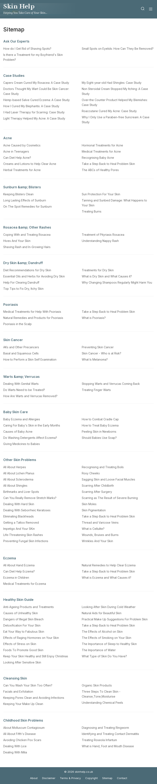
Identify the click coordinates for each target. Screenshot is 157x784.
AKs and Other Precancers (21, 347)
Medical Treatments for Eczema (24, 583)
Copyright (91, 778)
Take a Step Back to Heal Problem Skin (108, 164)
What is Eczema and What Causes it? (106, 577)
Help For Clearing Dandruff (21, 282)
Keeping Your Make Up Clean (23, 704)
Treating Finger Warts (96, 390)
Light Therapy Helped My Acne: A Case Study (34, 118)
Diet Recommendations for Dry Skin (27, 270)
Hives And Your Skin (16, 241)
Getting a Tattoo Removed (21, 522)
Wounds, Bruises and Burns (100, 535)
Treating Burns (91, 211)
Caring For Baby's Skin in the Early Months (31, 425)
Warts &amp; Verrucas (21, 377)
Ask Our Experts (16, 41)
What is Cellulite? (93, 528)
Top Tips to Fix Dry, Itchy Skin (23, 288)
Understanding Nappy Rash (100, 241)
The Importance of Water (99, 650)
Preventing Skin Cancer (98, 347)
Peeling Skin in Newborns (99, 431)
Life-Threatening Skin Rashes (23, 535)
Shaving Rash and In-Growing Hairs (26, 247)
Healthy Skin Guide (18, 600)
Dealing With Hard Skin (18, 504)
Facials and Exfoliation (18, 691)
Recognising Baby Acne (98, 157)
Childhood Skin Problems (23, 720)
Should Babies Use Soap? (99, 437)
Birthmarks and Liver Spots (21, 491)
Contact (122, 778)
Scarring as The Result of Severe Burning (110, 498)
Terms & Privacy (70, 778)
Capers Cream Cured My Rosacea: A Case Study (36, 82)
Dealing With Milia (15, 752)
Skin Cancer (13, 340)
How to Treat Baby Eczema (100, 425)
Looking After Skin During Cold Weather (109, 607)
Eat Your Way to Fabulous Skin (23, 631)
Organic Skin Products (97, 685)
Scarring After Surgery (97, 491)
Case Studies (14, 76)
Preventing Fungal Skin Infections (25, 541)
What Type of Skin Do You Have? (104, 656)
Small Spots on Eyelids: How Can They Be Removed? (118, 48)
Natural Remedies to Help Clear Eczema (109, 565)
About (34, 778)
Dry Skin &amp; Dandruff (23, 263)
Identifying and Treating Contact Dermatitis (110, 734)
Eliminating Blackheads (18, 516)
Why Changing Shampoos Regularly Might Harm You (117, 282)
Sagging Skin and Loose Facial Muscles (108, 479)
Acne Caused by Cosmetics (21, 145)
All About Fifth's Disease (19, 734)
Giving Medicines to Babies (21, 444)
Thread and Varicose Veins (100, 522)
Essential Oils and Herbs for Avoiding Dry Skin (34, 276)
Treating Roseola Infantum (99, 740)
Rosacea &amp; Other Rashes (27, 227)
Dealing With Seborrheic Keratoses (26, 510)
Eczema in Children (16, 577)
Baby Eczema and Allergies (21, 419)
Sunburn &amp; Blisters (22, 187)
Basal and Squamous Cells (21, 353)
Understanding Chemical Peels (102, 702)
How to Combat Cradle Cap (100, 419)
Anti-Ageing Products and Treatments (28, 607)
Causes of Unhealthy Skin (20, 613)
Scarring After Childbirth (98, 485)
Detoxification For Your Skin (21, 625)
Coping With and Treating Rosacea (26, 234)
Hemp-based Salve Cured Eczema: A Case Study (36, 100)
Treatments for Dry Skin (98, 270)
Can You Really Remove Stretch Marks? (29, 498)
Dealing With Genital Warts (21, 383)
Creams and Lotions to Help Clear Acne (29, 164)
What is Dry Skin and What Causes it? (107, 276)
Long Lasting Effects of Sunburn (24, 200)
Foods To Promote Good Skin (23, 650)
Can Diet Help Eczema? (19, 571)
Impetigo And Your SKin (19, 528)
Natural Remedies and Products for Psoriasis (33, 318)
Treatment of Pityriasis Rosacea (103, 234)
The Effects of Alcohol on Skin (102, 631)
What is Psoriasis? (94, 318)
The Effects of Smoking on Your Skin (106, 637)
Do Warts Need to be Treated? (24, 390)
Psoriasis (10, 304)
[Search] (143, 9)
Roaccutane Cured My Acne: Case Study (109, 111)
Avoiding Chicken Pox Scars (22, 740)
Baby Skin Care (15, 412)
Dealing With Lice (15, 746)
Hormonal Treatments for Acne (102, 145)
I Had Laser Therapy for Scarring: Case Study (34, 112)
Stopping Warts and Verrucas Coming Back (111, 383)
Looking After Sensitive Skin (22, 662)
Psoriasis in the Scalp (17, 324)
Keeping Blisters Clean (18, 194)
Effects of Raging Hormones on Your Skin (31, 637)
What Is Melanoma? (95, 359)
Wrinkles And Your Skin (97, 541)
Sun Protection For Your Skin (101, 194)
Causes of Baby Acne (18, 431)
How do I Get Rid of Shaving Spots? (27, 48)
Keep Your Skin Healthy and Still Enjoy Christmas (35, 656)
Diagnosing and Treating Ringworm (105, 727)
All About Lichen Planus (18, 473)
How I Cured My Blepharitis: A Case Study (31, 106)
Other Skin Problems (19, 460)
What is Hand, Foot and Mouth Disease (108, 746)
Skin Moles (89, 504)
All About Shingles (15, 485)
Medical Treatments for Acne (101, 151)
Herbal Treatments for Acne (22, 170)
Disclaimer (48, 778)
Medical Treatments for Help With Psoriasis (32, 311)
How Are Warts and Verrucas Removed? (30, 396)
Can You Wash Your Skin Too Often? (27, 685)
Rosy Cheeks (91, 473)
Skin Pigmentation (94, 510)
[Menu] (151, 9)
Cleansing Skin (15, 678)
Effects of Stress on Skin (19, 644)
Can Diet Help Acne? (17, 157)
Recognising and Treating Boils (103, 467)
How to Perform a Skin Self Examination (29, 359)
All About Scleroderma (18, 479)
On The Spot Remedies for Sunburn (27, 206)
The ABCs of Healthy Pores (100, 170)
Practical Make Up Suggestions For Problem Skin (115, 619)
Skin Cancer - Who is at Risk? (101, 353)
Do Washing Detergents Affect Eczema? (30, 437)
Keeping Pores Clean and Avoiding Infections (33, 697)
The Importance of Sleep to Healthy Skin (109, 644)
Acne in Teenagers (16, 151)
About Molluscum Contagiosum (24, 727)
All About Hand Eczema (19, 565)
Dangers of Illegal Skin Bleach (23, 619)
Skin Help (19, 6)
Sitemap (107, 778)
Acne (7, 138)
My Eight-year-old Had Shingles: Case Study (111, 82)
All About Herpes (14, 467)
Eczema (9, 558)
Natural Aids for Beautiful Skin (101, 613)
